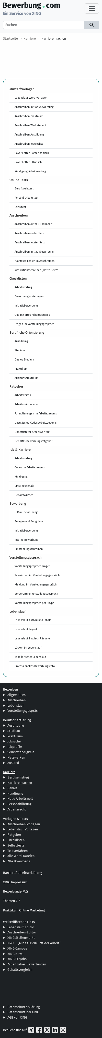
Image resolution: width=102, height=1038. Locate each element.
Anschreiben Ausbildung (29, 134)
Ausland (13, 762)
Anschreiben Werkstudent (30, 125)
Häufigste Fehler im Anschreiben (34, 261)
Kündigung (21, 477)
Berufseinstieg (18, 777)
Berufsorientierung (17, 720)
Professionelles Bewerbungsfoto (35, 666)
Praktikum (21, 369)
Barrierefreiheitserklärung (22, 872)
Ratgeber (14, 834)
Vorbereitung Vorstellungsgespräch (36, 594)
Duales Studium (24, 359)
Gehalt (12, 788)
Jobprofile (14, 746)
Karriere (30, 38)
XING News (15, 953)
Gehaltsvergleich (19, 969)
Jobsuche (14, 741)
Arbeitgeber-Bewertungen (26, 964)
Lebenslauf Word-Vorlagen (31, 98)
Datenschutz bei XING (23, 1012)
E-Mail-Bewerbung (26, 512)
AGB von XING (17, 1017)
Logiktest (20, 207)
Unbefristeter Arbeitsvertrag (32, 432)
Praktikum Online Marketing (24, 910)
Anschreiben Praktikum (29, 116)
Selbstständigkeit (20, 752)
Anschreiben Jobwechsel (29, 144)
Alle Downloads (18, 861)
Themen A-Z (11, 900)
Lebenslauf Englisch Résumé (32, 638)
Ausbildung (21, 341)
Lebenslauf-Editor (20, 927)
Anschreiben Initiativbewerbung (34, 107)
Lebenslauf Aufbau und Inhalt (33, 620)
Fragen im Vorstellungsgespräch (34, 324)
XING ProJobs (17, 958)
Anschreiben (16, 700)
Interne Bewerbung (26, 540)
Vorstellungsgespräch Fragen (32, 566)
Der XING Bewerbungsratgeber (33, 441)
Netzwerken (16, 757)
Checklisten (16, 840)
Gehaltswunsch (24, 495)
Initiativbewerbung (26, 305)
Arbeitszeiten (23, 395)
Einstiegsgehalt (24, 486)
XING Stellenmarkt (21, 937)
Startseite (10, 38)
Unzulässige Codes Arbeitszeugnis (35, 423)
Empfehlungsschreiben (29, 549)
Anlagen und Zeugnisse (29, 521)
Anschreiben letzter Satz (30, 242)
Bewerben (10, 689)
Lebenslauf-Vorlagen (22, 829)
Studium (20, 350)
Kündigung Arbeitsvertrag (30, 171)
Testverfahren (17, 850)
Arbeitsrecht (16, 809)
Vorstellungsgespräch (23, 710)
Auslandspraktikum (26, 378)
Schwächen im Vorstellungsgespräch (37, 575)
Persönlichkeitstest (26, 198)
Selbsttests (15, 845)
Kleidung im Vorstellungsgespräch (35, 584)
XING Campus (17, 948)
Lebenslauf (15, 705)
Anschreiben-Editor (21, 932)
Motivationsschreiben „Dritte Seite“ (36, 270)
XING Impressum (15, 882)
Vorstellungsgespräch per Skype (34, 603)
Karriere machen (53, 38)
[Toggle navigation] (92, 8)
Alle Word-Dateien (21, 855)
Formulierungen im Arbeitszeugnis (36, 413)
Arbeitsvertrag (23, 287)
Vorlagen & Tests (15, 818)
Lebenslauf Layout (26, 629)
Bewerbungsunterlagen (29, 296)
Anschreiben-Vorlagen (23, 824)
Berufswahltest (24, 188)
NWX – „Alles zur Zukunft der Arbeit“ (34, 943)
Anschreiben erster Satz (29, 233)
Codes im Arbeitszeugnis (30, 467)
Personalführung (19, 804)
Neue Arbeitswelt (20, 798)
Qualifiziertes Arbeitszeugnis (32, 315)
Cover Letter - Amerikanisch (32, 153)
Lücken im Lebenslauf (28, 648)
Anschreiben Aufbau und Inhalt (33, 224)
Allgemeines (16, 694)
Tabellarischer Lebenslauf (30, 657)
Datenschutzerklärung (23, 1007)
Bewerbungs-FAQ (15, 891)
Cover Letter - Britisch (28, 162)
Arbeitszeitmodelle (26, 404)
